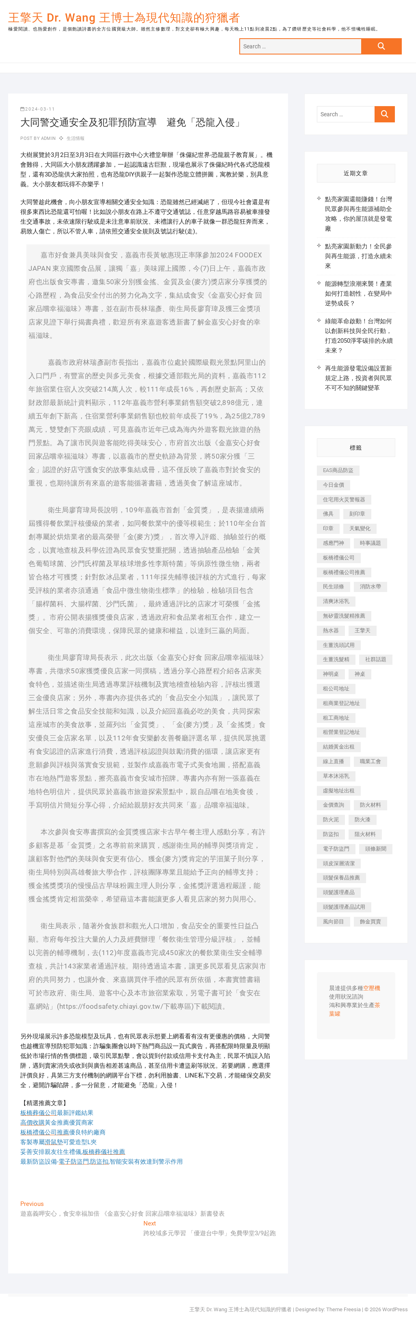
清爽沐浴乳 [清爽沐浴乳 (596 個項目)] (336, 601)
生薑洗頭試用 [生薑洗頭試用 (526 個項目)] (339, 645)
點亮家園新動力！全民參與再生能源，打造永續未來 (358, 256)
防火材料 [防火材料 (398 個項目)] (370, 805)
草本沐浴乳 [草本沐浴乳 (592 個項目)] (336, 776)
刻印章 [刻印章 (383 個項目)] (357, 514)
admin (48, 138)
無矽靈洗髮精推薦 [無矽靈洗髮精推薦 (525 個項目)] (344, 616)
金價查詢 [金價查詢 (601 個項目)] (333, 805)
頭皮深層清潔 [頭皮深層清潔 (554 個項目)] (339, 863)
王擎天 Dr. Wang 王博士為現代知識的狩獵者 (124, 17)
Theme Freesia (343, 1309)
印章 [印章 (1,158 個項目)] (328, 528)
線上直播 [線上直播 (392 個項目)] (333, 761)
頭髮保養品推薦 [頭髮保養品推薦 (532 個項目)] (341, 878)
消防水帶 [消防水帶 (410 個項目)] (370, 586)
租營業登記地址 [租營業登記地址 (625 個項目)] (341, 732)
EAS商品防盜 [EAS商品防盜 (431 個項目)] (338, 470)
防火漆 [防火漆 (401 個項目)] (362, 819)
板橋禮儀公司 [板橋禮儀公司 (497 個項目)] (339, 558)
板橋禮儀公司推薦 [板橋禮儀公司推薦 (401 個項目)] (344, 572)
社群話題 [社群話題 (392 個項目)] (375, 659)
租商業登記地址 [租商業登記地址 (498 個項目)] (341, 703)
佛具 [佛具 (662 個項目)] (328, 514)
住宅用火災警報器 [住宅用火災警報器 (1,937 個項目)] (344, 499)
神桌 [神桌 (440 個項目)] (360, 674)
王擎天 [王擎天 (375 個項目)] (362, 630)
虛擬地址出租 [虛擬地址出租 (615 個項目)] (339, 791)
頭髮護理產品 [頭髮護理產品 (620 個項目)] (339, 892)
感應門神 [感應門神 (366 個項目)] (333, 543)
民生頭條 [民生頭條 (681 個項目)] (333, 586)
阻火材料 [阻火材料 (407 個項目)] (365, 834)
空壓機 (371, 988)
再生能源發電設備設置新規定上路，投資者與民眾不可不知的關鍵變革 (358, 378)
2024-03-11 (37, 109)
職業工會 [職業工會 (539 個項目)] (370, 761)
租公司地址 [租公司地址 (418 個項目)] (336, 689)
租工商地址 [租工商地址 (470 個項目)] (336, 718)
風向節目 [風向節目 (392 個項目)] (333, 921)
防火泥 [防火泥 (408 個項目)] (331, 819)
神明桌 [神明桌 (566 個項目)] (331, 674)
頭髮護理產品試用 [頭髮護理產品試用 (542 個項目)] (344, 907)
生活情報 (76, 138)
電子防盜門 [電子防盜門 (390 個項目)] (336, 849)
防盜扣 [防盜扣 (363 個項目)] (331, 834)
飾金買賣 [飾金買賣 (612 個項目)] (370, 921)
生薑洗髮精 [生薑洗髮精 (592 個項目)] (336, 659)
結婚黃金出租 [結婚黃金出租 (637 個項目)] (339, 747)
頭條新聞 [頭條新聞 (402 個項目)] (375, 849)
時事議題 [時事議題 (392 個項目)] (370, 543)
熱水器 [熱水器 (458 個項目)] (331, 630)
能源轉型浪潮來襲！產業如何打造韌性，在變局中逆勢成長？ (358, 293)
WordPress (395, 1309)
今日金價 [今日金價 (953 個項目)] (333, 485)
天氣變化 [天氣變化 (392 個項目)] (359, 528)
